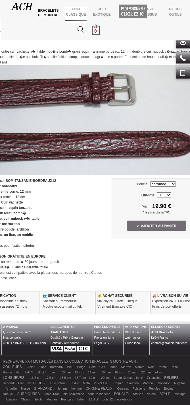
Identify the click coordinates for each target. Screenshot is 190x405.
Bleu (70, 367)
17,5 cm (50, 377)
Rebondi (8, 383)
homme (76, 388)
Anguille (11, 388)
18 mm (119, 372)
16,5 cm (35, 377)
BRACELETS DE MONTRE (49, 13)
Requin (118, 383)
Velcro (151, 394)
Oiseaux (123, 388)
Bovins (168, 388)
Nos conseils (12, 337)
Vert (19, 372)
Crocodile (163, 383)
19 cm (93, 377)
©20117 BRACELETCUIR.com (24, 343)
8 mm (54, 372)
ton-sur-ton (52, 394)
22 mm (146, 372)
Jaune (113, 367)
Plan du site (133, 332)
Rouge (7, 372)
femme (63, 388)
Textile (74, 383)
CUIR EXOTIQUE (102, 12)
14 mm (93, 372)
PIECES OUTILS (175, 12)
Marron (126, 367)
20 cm (105, 377)
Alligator (179, 383)
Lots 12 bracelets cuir (117, 399)
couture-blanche (99, 394)
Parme (162, 367)
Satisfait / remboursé (65, 343)
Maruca (148, 383)
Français (67, 399)
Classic (26, 399)
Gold (92, 367)
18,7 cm (80, 377)
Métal (87, 383)
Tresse (25, 388)
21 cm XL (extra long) (128, 377)
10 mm (66, 372)
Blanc (42, 367)
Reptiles (154, 388)
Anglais (52, 399)
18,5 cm (65, 377)
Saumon (133, 383)
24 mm (159, 372)
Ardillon (138, 394)
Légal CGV (102, 343)
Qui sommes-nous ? (17, 332)
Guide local (133, 343)
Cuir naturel (58, 383)
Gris (102, 367)
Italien (81, 399)
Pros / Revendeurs (107, 332)
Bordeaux (56, 367)
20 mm (132, 372)
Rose (174, 367)
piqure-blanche (73, 394)
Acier (31, 367)
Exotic (39, 399)
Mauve (139, 367)
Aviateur (11, 399)
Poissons (138, 388)
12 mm (79, 372)
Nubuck (8, 394)
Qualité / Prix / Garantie (67, 337)
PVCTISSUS (151, 12)
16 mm (106, 372)
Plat (21, 383)
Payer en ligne (104, 337)
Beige (81, 367)
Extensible (154, 377)
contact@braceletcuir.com (169, 343)
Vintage (180, 394)
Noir (151, 367)
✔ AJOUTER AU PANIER (156, 226)
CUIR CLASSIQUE (76, 12)
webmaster (132, 337)
